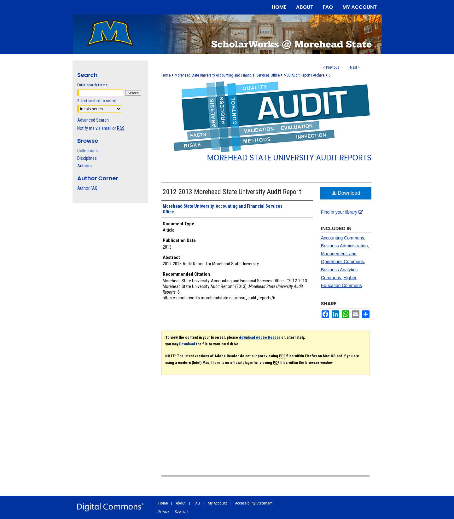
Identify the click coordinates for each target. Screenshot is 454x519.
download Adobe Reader (259, 337)
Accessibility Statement (254, 503)
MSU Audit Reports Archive (304, 75)
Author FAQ (87, 188)
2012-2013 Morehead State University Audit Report (232, 192)
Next (353, 67)
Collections (87, 150)
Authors (84, 165)
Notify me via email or (101, 128)
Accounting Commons (342, 237)
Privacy (163, 512)
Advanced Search (93, 120)
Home (166, 75)
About (181, 503)
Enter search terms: (92, 85)
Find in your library (342, 212)
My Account (217, 503)
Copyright (181, 512)
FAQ (197, 503)
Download (346, 193)
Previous (332, 67)
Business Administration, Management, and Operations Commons (345, 253)
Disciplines (87, 158)
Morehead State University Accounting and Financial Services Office (227, 75)
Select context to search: (97, 100)
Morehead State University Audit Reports (289, 158)
